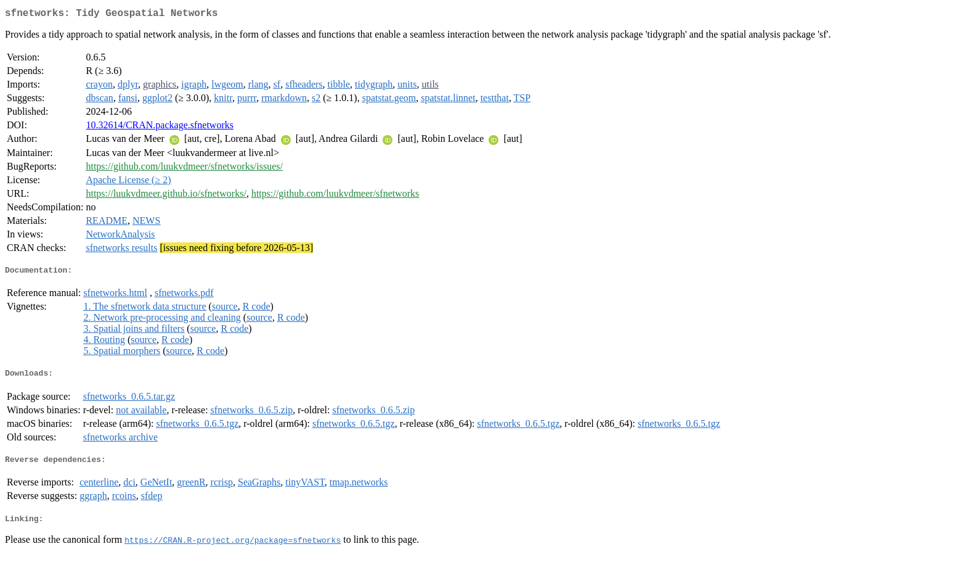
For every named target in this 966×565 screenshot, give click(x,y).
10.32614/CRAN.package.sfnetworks (159, 127)
